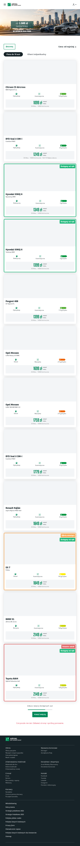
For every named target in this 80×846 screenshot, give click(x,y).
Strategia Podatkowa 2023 (15, 814)
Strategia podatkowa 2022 (15, 811)
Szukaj (9, 47)
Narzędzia (9, 792)
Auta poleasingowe (12, 755)
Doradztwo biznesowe (48, 767)
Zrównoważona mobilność (16, 762)
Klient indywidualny (36, 54)
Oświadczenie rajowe (13, 829)
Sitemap (8, 836)
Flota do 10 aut (13, 54)
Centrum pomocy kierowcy (14, 794)
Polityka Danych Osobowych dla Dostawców (21, 833)
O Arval (8, 773)
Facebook (44, 776)
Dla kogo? (44, 751)
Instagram (44, 783)
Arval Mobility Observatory (49, 764)
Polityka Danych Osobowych (15, 822)
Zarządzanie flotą (46, 753)
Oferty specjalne (11, 751)
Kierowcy (9, 789)
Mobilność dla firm (11, 764)
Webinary (9, 783)
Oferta (8, 748)
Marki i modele (10, 757)
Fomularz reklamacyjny (48, 785)
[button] (67, 47)
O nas (7, 776)
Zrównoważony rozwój (13, 769)
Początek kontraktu (12, 797)
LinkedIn (43, 780)
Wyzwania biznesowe (49, 748)
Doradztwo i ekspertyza (50, 762)
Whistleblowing (11, 803)
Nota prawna (10, 807)
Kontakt (44, 773)
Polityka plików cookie (13, 818)
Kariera (8, 778)
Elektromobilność (11, 767)
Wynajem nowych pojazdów (14, 753)
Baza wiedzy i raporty (12, 780)
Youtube (43, 778)
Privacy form (10, 825)
